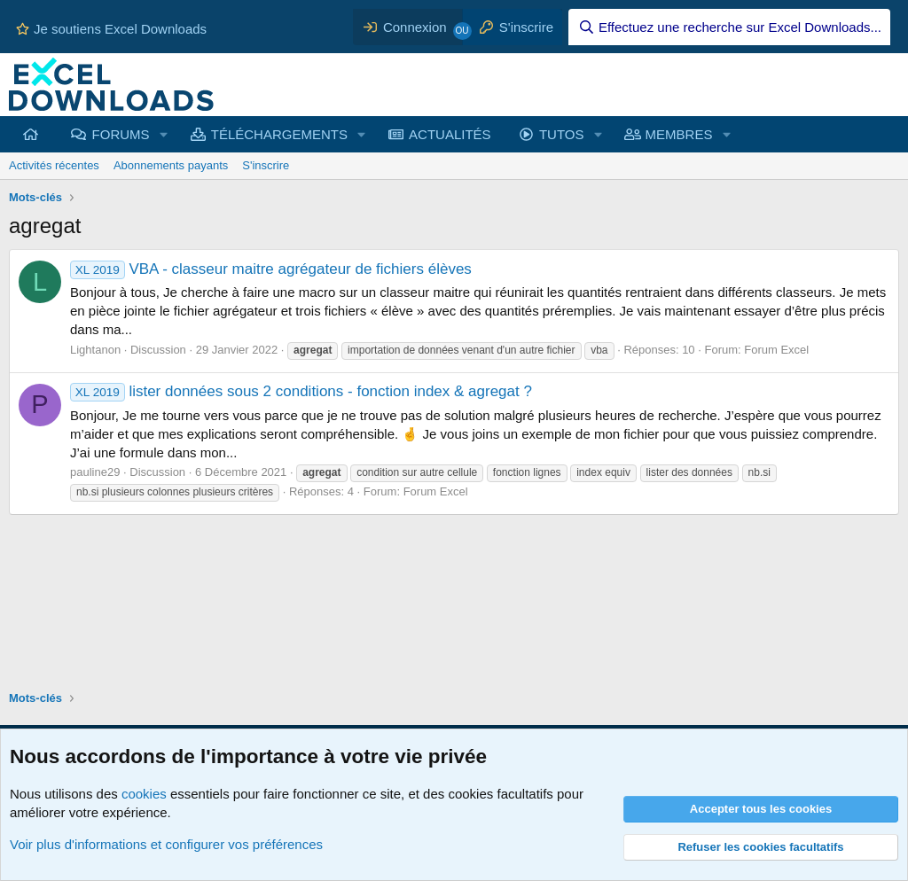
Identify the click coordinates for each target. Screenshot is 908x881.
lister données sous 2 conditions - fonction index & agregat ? (301, 391)
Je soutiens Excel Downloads (111, 28)
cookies (144, 793)
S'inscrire (265, 165)
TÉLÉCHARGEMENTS (279, 134)
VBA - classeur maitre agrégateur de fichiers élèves (271, 269)
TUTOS (561, 134)
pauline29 (95, 472)
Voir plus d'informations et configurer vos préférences (166, 844)
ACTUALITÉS (450, 134)
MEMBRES (679, 134)
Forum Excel (776, 349)
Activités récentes (54, 165)
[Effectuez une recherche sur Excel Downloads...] (729, 27)
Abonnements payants (171, 165)
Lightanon (95, 349)
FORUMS (121, 134)
